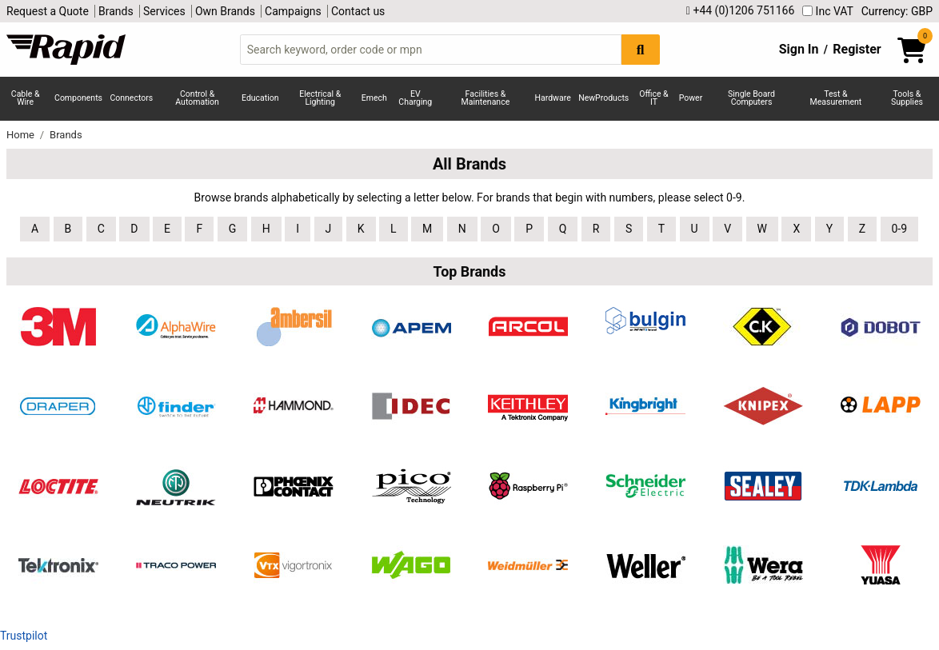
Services (164, 11)
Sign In (799, 49)
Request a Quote (47, 11)
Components (78, 98)
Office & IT (653, 98)
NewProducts (603, 98)
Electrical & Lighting (320, 98)
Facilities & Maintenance (486, 98)
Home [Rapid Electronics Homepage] (21, 135)
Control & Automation (197, 98)
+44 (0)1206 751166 (740, 11)
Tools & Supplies (907, 98)
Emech (374, 98)
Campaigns (293, 11)
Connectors (131, 98)
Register (857, 49)
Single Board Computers (751, 98)
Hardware (553, 98)
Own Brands (225, 11)
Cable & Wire (25, 98)
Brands (116, 11)
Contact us (358, 11)
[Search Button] (640, 49)
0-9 (900, 228)
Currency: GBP (897, 11)
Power (691, 98)
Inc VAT (827, 11)
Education (260, 98)
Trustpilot (23, 635)
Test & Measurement (836, 98)
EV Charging (415, 98)
